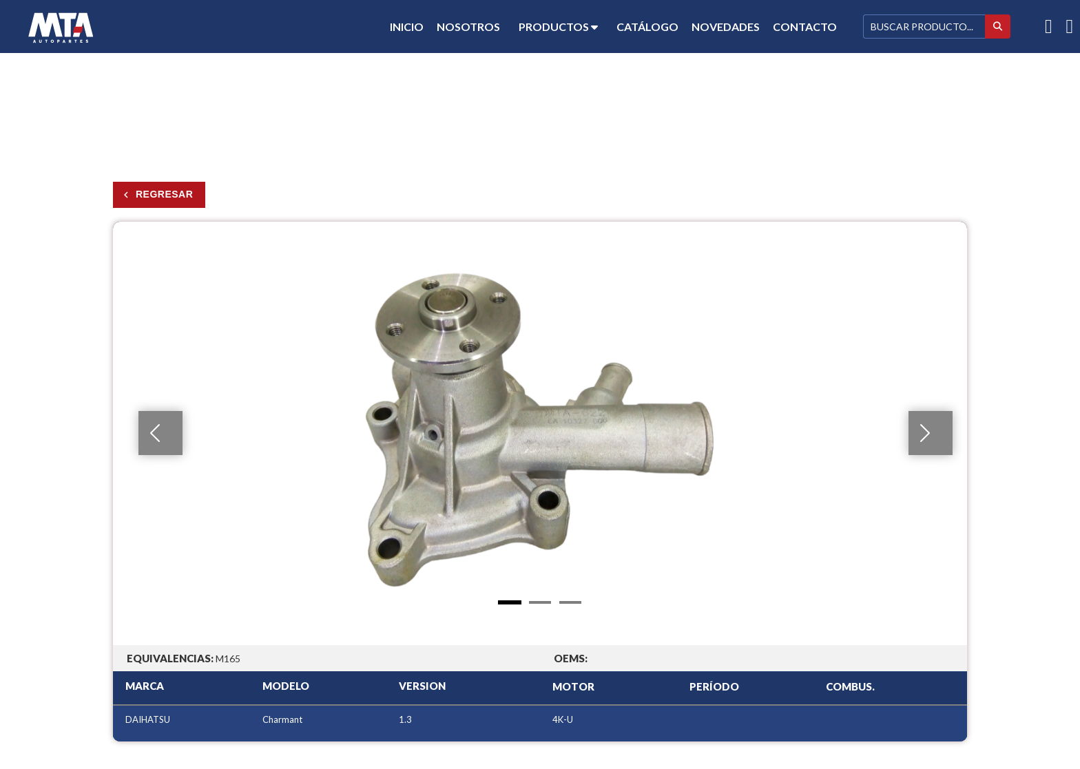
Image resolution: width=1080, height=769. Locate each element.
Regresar (164, 194)
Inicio (407, 26)
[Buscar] (924, 26)
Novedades (726, 26)
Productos (558, 26)
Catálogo (647, 26)
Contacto (805, 26)
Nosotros (468, 26)
